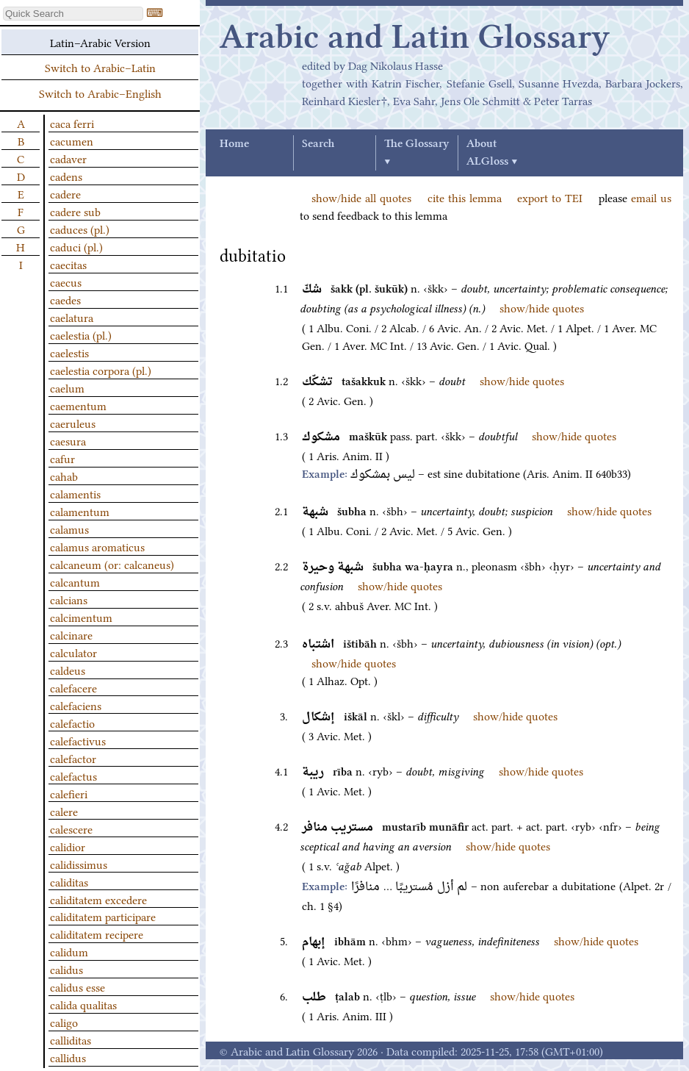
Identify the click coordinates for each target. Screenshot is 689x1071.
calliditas (70, 1039)
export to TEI (549, 197)
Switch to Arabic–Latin (100, 67)
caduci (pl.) (76, 246)
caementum (78, 405)
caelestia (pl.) (81, 334)
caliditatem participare (103, 916)
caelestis (69, 352)
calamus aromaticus (97, 546)
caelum (67, 387)
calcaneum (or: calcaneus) (112, 564)
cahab (64, 476)
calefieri (68, 793)
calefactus (73, 775)
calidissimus (78, 864)
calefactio (72, 722)
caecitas (68, 264)
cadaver (68, 158)
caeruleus (72, 423)
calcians (68, 599)
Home (234, 144)
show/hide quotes (541, 307)
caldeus (67, 670)
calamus (69, 528)
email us (651, 197)
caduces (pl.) (79, 229)
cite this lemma (465, 197)
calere (64, 811)
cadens (66, 176)
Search (318, 144)
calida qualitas (83, 1004)
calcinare (71, 634)
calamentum (79, 511)
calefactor (73, 758)
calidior (67, 846)
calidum (69, 951)
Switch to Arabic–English (100, 93)
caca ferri (72, 123)
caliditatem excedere (98, 899)
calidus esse (77, 986)
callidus (68, 1057)
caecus (66, 281)
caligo (64, 1022)
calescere (71, 828)
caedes (65, 299)
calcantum (75, 581)
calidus (66, 969)
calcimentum (81, 617)
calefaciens (75, 705)
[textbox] (73, 14)
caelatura (71, 317)
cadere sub (75, 211)
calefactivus (78, 740)
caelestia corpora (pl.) (100, 370)
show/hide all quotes (361, 197)
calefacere (73, 687)
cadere (65, 193)
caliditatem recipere (96, 933)
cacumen (71, 140)
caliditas (69, 881)
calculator (73, 652)
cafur (62, 458)
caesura (68, 440)
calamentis (75, 493)
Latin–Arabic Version (100, 42)
